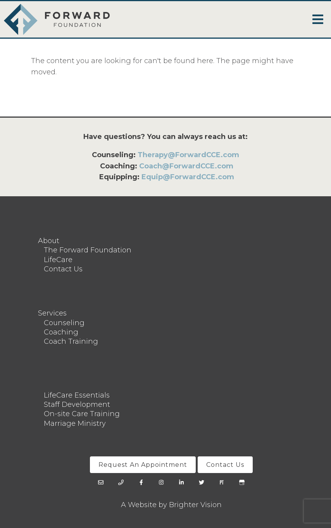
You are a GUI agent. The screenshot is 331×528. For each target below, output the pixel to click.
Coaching (61, 332)
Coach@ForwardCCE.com (186, 166)
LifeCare (58, 259)
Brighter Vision (195, 505)
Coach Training (71, 341)
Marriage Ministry (75, 423)
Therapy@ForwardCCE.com (188, 155)
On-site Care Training (82, 414)
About (48, 241)
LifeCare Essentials (77, 395)
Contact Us (63, 269)
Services (52, 313)
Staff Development (77, 404)
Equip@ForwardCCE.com (187, 177)
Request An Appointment (142, 464)
